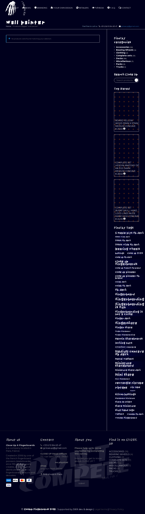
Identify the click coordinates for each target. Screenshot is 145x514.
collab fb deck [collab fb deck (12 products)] (123, 286)
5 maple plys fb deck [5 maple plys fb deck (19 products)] (129, 232)
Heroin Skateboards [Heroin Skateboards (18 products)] (129, 338)
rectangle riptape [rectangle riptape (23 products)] (129, 382)
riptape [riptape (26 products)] (121, 387)
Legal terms (100, 509)
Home (8, 26)
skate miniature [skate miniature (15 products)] (125, 406)
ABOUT (14, 7)
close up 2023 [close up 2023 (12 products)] (135, 253)
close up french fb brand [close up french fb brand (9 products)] (128, 268)
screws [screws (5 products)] (132, 390)
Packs (119, 64)
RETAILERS (82, 7)
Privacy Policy (116, 509)
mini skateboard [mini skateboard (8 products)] (122, 379)
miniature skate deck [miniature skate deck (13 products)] (128, 370)
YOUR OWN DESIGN (61, 7)
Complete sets (124, 55)
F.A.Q (111, 7)
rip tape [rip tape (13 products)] (135, 387)
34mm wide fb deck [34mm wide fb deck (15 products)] (127, 244)
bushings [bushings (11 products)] (119, 253)
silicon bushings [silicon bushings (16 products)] (125, 394)
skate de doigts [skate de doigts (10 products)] (123, 402)
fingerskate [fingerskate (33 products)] (126, 323)
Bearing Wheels (124, 50)
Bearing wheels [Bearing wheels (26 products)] (127, 249)
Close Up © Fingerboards (20, 445)
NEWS (26, 7)
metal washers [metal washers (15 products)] (124, 358)
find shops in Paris (52, 474)
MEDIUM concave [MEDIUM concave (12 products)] (125, 347)
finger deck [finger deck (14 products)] (122, 318)
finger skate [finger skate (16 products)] (124, 327)
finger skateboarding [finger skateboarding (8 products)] (125, 335)
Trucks (120, 67)
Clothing (120, 52)
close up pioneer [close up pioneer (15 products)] (125, 272)
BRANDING (40, 7)
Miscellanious (123, 61)
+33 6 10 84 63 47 (52, 445)
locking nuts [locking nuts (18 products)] (123, 342)
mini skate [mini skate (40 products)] (124, 375)
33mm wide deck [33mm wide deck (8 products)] (122, 237)
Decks (119, 58)
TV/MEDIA (98, 7)
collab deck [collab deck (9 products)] (120, 282)
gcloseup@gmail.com (130, 26)
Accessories (122, 47)
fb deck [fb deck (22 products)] (121, 289)
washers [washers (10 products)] (119, 414)
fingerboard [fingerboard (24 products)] (125, 294)
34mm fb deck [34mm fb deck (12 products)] (123, 240)
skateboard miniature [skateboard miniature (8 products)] (125, 398)
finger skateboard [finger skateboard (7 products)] (122, 331)
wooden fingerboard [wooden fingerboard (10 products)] (126, 418)
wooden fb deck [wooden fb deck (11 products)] (135, 414)
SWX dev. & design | (83, 509)
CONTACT (125, 7)
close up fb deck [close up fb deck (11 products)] (123, 257)
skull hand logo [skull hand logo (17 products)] (124, 410)
